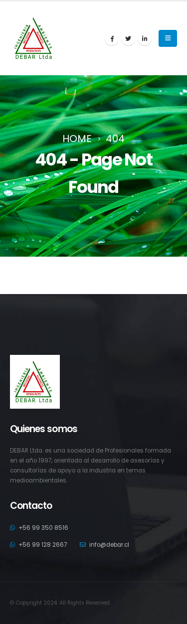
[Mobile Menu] (168, 38)
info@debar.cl (109, 545)
